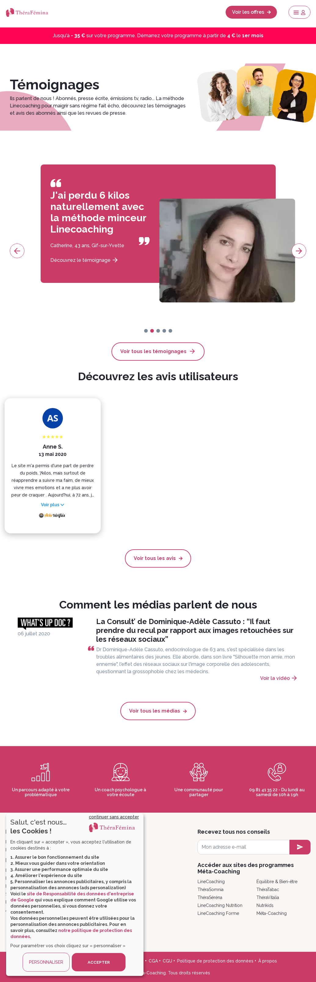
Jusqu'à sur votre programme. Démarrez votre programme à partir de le (158, 35)
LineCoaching (211, 881)
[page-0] (146, 331)
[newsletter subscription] (300, 846)
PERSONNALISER (46, 962)
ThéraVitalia (267, 897)
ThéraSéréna (210, 897)
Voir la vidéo (275, 678)
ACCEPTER (98, 962)
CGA (153, 960)
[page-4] (170, 331)
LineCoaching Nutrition (220, 905)
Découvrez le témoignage (85, 260)
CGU (167, 960)
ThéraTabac (267, 889)
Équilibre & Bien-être (276, 881)
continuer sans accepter (114, 816)
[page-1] (152, 331)
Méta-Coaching (271, 913)
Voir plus (50, 504)
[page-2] (158, 331)
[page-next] (299, 251)
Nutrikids (265, 905)
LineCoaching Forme (218, 913)
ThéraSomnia (210, 889)
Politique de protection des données (215, 960)
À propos (267, 960)
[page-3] (164, 331)
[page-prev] (17, 251)
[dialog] (74, 894)
